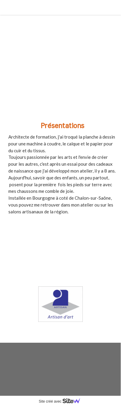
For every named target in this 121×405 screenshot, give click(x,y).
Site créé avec (62, 401)
